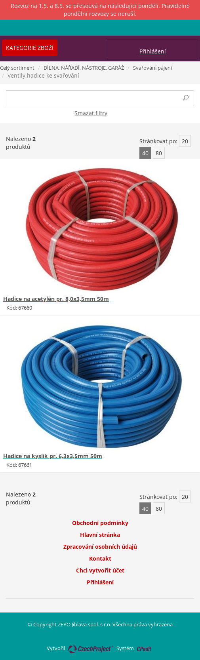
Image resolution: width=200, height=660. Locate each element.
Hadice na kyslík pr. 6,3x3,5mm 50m (52, 456)
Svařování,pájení (152, 67)
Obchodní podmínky (100, 523)
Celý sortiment (17, 67)
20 (185, 141)
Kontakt (100, 558)
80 (159, 153)
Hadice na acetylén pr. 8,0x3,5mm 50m (56, 298)
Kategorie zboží (29, 47)
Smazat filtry (90, 113)
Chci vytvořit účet (100, 570)
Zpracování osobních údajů (100, 546)
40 (145, 153)
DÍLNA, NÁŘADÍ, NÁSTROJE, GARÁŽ (84, 67)
